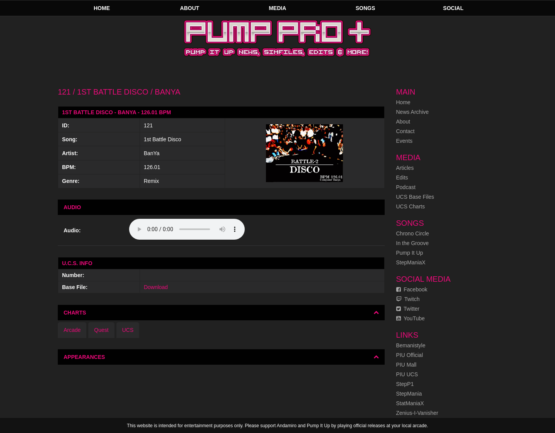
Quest (101, 330)
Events (404, 141)
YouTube (410, 318)
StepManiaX (411, 262)
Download (156, 287)
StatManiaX (410, 403)
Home (102, 8)
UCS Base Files (415, 197)
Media (277, 8)
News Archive (412, 112)
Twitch (408, 299)
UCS (128, 330)
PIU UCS (407, 374)
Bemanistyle (411, 345)
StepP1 (405, 384)
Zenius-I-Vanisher (417, 413)
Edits (402, 177)
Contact (405, 131)
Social (453, 8)
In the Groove (412, 243)
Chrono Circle (412, 233)
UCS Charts (410, 206)
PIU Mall (406, 365)
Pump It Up (409, 253)
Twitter (408, 309)
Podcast (406, 187)
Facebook (411, 289)
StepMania (409, 394)
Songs (365, 8)
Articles (405, 168)
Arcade (72, 330)
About (189, 8)
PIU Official (409, 355)
